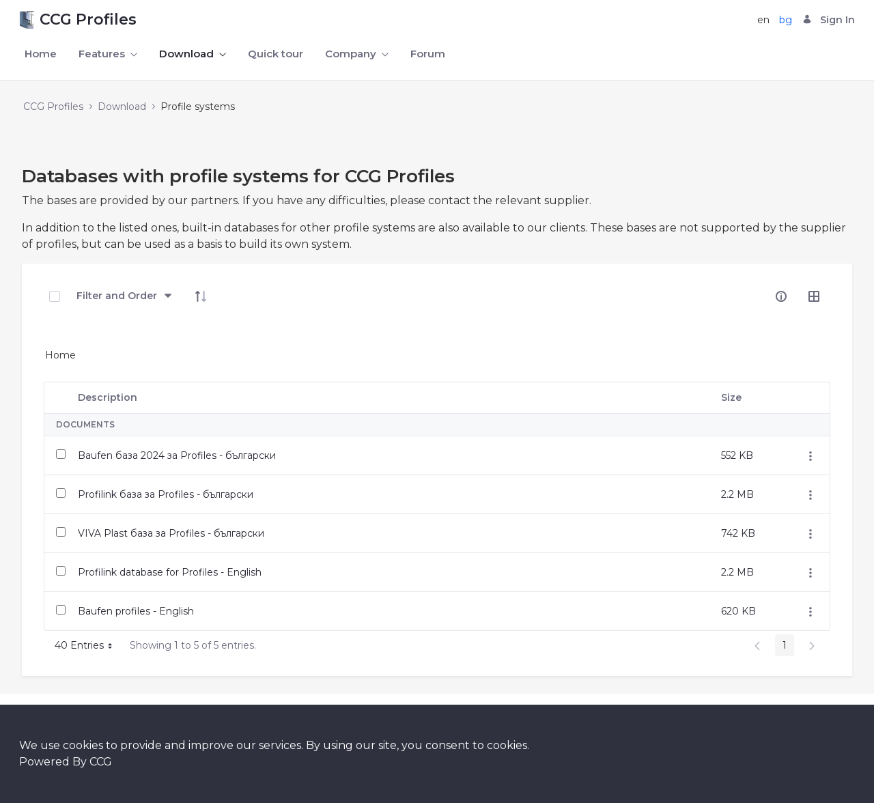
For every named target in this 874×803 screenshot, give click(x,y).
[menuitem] (40, 54)
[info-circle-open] (781, 296)
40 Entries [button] (88, 647)
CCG (100, 761)
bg (785, 20)
